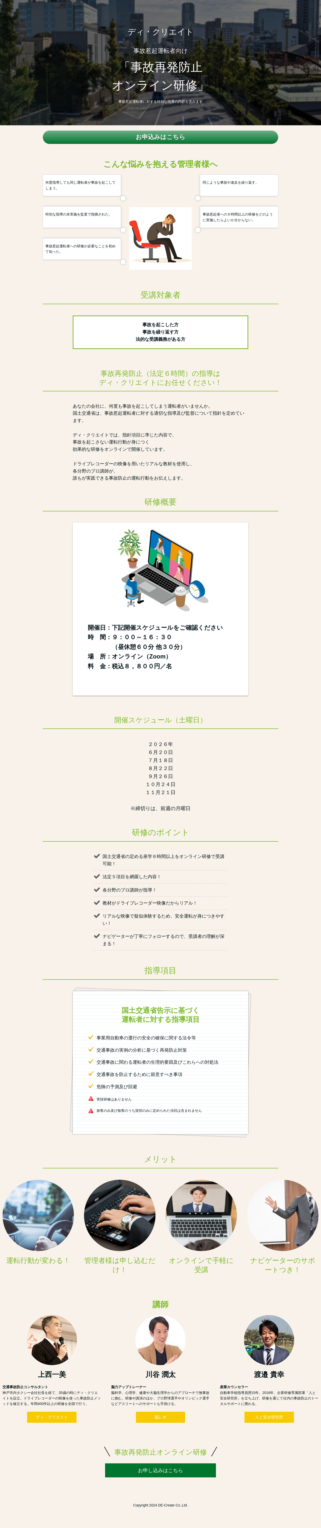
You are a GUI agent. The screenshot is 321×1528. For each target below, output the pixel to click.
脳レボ (160, 1417)
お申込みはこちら (160, 137)
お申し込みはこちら (160, 1470)
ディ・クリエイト (52, 1417)
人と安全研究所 (269, 1417)
